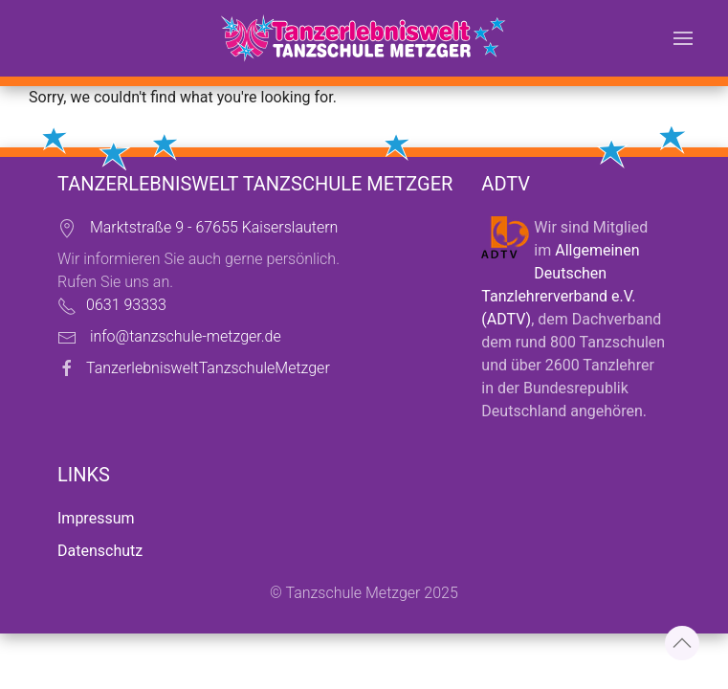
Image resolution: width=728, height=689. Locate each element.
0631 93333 (126, 305)
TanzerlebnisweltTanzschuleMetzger (208, 368)
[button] (683, 38)
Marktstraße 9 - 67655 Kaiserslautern (214, 227)
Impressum (96, 518)
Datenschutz (100, 551)
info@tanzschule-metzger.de (185, 336)
